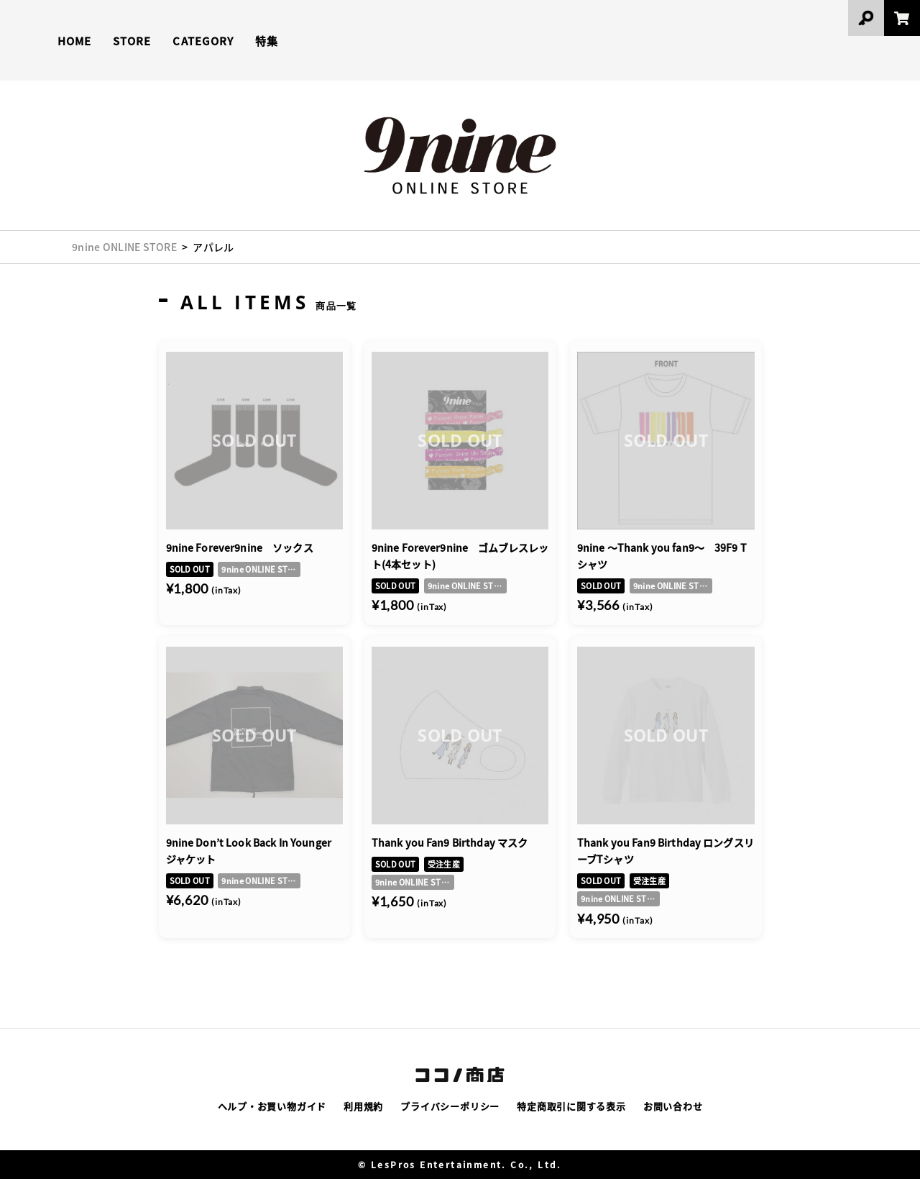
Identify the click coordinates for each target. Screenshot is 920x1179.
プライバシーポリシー (450, 1106)
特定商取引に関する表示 (571, 1106)
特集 (266, 40)
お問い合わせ (673, 1106)
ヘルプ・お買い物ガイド (272, 1106)
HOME (74, 40)
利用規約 (363, 1106)
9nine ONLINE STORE (124, 247)
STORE (132, 40)
